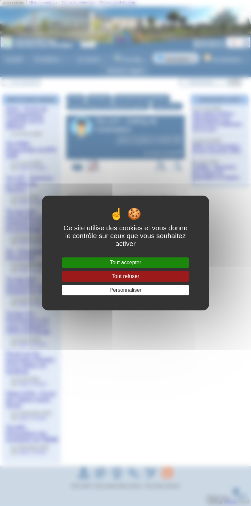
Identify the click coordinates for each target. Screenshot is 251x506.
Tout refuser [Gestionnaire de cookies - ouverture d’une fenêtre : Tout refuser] (125, 276)
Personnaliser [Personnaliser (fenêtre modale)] (125, 290)
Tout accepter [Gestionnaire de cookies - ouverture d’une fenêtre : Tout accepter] (125, 262)
